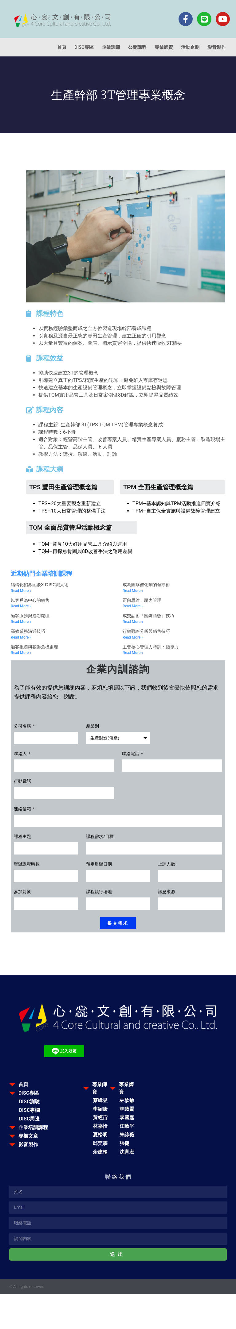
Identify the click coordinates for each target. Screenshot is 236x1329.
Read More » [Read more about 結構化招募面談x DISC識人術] (21, 591)
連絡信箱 (23, 809)
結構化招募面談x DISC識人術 (40, 584)
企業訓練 (111, 47)
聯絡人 (21, 753)
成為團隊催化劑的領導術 (146, 584)
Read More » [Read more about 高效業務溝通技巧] (21, 637)
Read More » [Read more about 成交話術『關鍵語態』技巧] (133, 622)
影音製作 (216, 47)
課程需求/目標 (100, 836)
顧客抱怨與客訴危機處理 (34, 647)
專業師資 (164, 47)
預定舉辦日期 (99, 864)
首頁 (61, 47)
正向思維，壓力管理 (142, 600)
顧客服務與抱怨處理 (30, 615)
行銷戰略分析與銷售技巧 (146, 631)
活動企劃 (190, 47)
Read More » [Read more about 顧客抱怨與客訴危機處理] (21, 653)
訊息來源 (166, 891)
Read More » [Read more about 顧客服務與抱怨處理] (21, 622)
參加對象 (22, 891)
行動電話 (22, 781)
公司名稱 (23, 726)
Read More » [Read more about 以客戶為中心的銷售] (21, 606)
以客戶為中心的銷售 (30, 600)
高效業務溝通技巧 (28, 631)
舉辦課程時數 (27, 864)
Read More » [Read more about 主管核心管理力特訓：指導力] (133, 653)
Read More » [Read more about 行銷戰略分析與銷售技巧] (133, 637)
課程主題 (22, 836)
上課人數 (166, 864)
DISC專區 (84, 47)
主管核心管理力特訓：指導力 (151, 647)
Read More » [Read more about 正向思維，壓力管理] (133, 606)
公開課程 (137, 47)
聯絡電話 (131, 753)
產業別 (92, 726)
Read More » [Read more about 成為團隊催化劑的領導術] (133, 591)
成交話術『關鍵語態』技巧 (148, 615)
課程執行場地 (99, 891)
